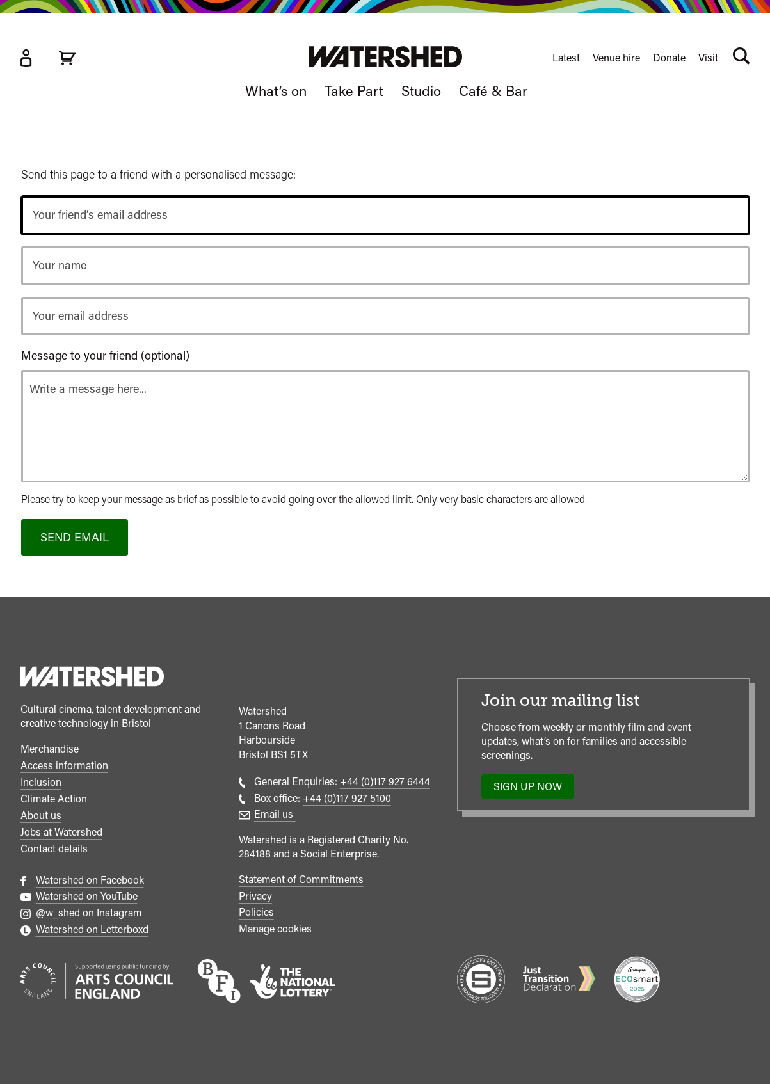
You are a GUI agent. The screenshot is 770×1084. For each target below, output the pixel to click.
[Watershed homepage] (92, 678)
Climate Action (53, 798)
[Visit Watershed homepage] (385, 56)
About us (40, 815)
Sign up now (531, 790)
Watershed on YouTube (87, 896)
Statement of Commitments (301, 879)
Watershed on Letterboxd (92, 929)
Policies (256, 912)
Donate (669, 57)
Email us (275, 814)
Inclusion (40, 782)
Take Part (354, 91)
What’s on (276, 91)
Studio (421, 91)
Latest (566, 57)
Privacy (255, 896)
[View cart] (67, 58)
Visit (708, 57)
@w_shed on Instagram (89, 912)
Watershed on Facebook (90, 880)
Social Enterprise (338, 854)
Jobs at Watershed (61, 832)
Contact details (54, 848)
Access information (64, 765)
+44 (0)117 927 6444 (385, 781)
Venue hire (616, 57)
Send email (74, 537)
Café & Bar (493, 91)
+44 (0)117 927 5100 (347, 798)
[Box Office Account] (25, 58)
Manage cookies (275, 928)
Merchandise (49, 749)
